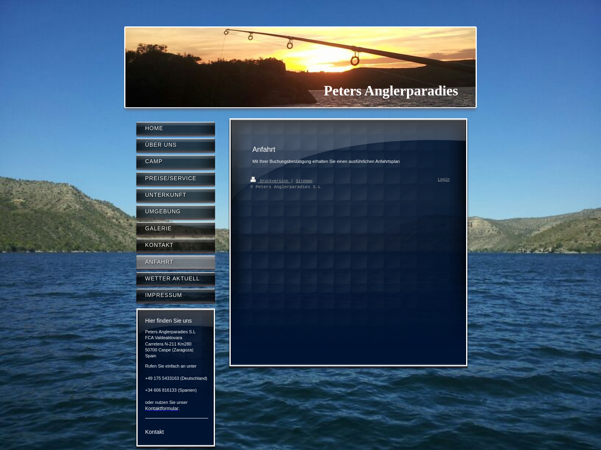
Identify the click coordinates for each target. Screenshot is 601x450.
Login (444, 180)
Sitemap (304, 180)
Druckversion (270, 180)
